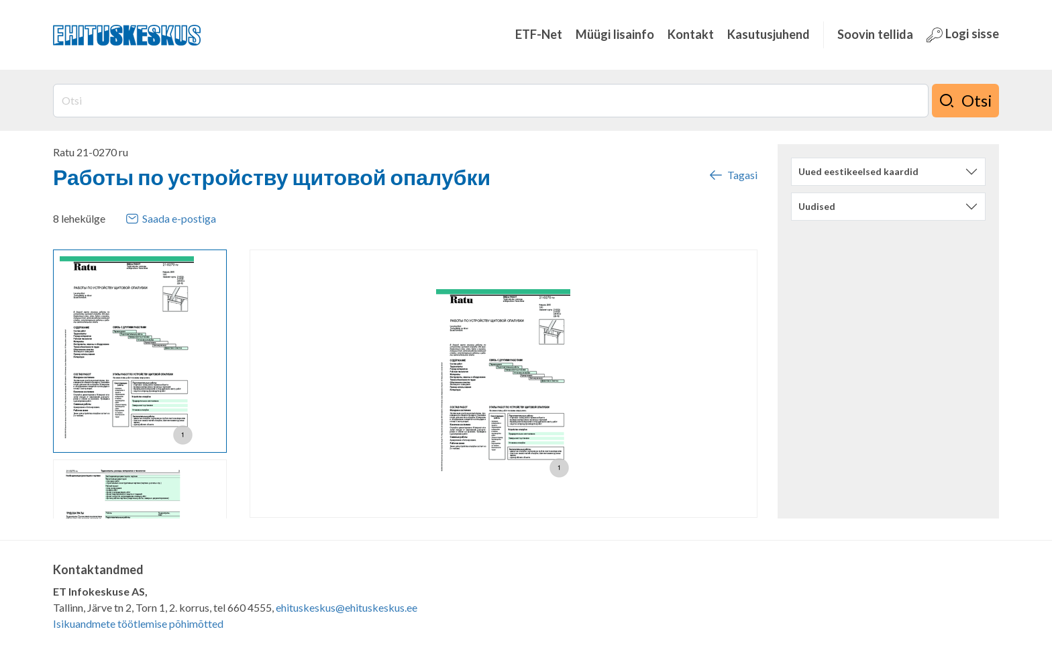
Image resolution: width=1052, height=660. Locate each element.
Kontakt (691, 34)
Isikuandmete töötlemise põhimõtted (138, 623)
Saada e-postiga (170, 218)
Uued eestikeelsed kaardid (858, 171)
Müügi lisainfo (615, 34)
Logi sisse (963, 34)
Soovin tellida (875, 34)
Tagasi (732, 175)
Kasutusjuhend (768, 34)
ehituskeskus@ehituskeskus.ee (346, 607)
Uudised (816, 206)
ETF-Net (538, 34)
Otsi (965, 101)
